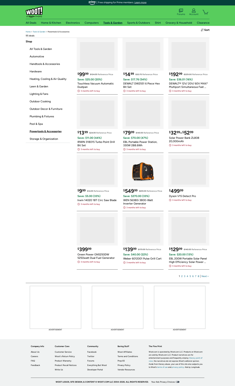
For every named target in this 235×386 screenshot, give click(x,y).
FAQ (33, 361)
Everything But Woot (97, 365)
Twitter (90, 356)
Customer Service (63, 352)
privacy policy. (178, 367)
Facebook (91, 352)
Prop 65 (121, 361)
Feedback (35, 365)
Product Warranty (63, 361)
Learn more (140, 2)
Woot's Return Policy (65, 356)
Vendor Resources (126, 369)
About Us (35, 352)
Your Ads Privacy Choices (163, 382)
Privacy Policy (124, 365)
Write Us (59, 369)
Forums (181, 12)
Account (193, 12)
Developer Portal (95, 369)
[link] (28, 31)
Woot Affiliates (125, 352)
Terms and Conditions (128, 356)
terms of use (162, 367)
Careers (34, 356)
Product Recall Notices (66, 365)
